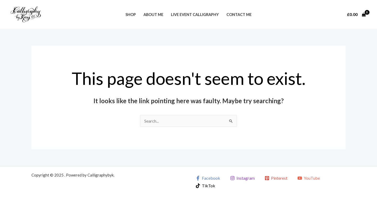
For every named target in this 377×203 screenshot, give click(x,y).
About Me (153, 14)
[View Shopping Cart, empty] (356, 14)
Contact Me (239, 14)
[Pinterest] (276, 178)
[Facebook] (208, 178)
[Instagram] (243, 178)
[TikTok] (205, 185)
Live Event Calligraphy (195, 14)
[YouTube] (308, 178)
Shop (130, 14)
